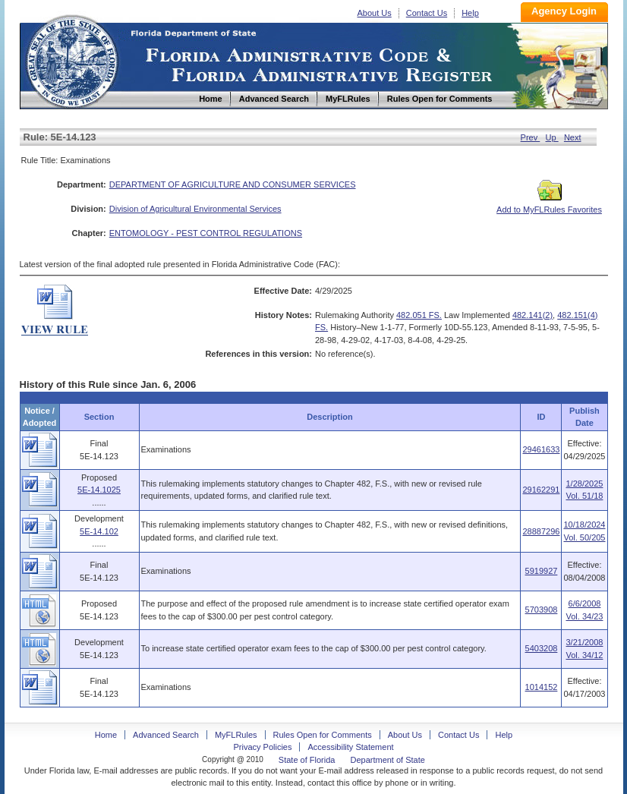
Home (71, 59)
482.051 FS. (419, 315)
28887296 (540, 531)
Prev (530, 137)
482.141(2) (532, 315)
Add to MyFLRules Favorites (549, 205)
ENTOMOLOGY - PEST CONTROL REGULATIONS (205, 233)
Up (552, 137)
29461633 (540, 449)
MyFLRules (236, 734)
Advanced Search (166, 734)
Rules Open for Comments (322, 734)
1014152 (541, 687)
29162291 (540, 489)
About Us (375, 12)
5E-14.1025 (99, 489)
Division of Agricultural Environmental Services (195, 208)
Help (470, 12)
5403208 (541, 648)
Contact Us (426, 12)
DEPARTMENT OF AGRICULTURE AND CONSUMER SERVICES (232, 184)
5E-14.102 (99, 531)
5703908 (541, 609)
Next (572, 137)
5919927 (541, 570)
